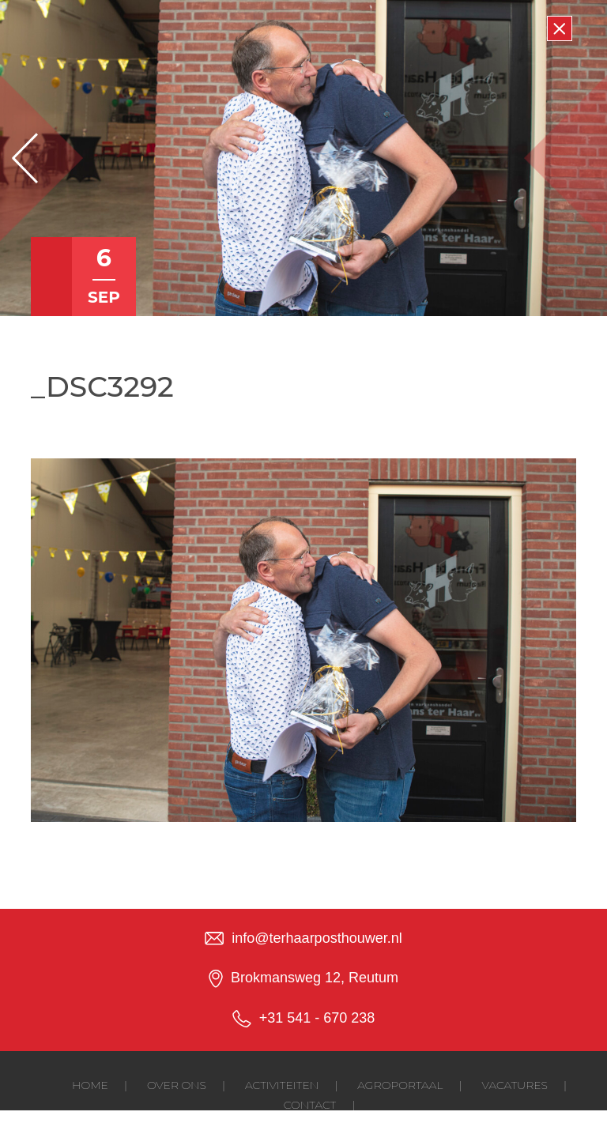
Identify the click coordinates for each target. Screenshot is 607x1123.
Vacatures (515, 1085)
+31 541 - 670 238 (317, 1018)
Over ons (176, 1085)
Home (90, 1085)
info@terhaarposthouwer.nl (317, 938)
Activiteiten (282, 1085)
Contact (310, 1105)
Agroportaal (400, 1085)
